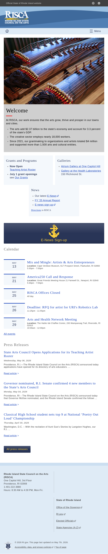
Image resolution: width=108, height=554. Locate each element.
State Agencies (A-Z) (67, 527)
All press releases (17, 449)
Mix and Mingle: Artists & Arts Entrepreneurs (61, 262)
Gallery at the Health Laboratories (81, 170)
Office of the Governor (68, 507)
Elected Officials (65, 521)
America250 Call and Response (50, 277)
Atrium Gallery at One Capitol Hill (80, 166)
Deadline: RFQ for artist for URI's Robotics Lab (62, 307)
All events (9, 334)
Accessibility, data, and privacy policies (33, 547)
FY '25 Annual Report (47, 200)
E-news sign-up (44, 204)
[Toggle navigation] (95, 31)
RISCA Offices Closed (43, 292)
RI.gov (59, 514)
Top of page (61, 547)
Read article (10, 373)
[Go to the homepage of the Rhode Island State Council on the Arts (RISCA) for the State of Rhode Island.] (33, 17)
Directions (36, 210)
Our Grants (21, 177)
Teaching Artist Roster (23, 169)
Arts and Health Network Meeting (52, 319)
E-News (51, 196)
